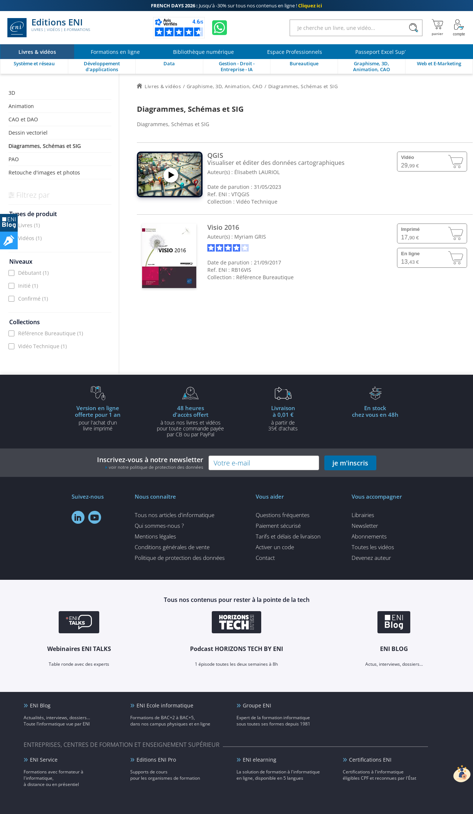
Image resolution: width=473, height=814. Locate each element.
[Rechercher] (413, 28)
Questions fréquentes (283, 515)
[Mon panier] (437, 27)
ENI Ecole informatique (165, 705)
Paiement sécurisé (278, 525)
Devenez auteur (371, 557)
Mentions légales (155, 536)
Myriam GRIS (250, 236)
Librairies (363, 515)
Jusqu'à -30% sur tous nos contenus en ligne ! (236, 5)
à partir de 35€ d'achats (283, 418)
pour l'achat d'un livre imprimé (98, 418)
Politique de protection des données (180, 557)
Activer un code (275, 547)
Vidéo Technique (42, 346)
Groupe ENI (257, 705)
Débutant (33, 272)
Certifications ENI (370, 759)
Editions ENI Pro (156, 759)
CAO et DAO (23, 119)
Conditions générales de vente (172, 547)
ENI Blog (40, 705)
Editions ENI (48, 27)
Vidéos (30, 238)
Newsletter (365, 525)
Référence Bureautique (50, 333)
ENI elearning (259, 759)
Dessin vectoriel (28, 132)
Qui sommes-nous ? (159, 525)
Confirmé (33, 298)
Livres (29, 225)
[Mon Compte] (459, 27)
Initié (28, 285)
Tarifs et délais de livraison (288, 536)
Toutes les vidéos (373, 547)
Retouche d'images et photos (44, 172)
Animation (21, 106)
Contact (265, 557)
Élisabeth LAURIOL (257, 172)
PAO (13, 159)
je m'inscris (350, 462)
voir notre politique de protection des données (156, 467)
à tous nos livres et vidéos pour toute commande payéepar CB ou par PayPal (190, 420)
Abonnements (369, 536)
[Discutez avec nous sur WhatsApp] (219, 27)
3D (11, 92)
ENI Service (44, 759)
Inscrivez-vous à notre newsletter (150, 462)
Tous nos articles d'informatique (174, 515)
